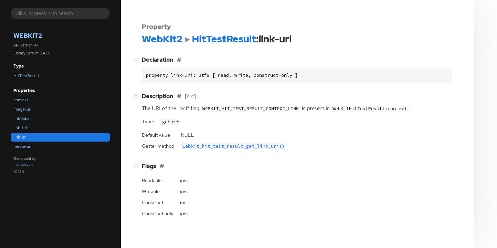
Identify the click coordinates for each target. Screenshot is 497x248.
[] (137, 59)
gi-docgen (24, 164)
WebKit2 (27, 35)
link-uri (20, 137)
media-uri (22, 146)
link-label (22, 118)
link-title (21, 128)
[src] (190, 96)
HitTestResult (26, 76)
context (20, 100)
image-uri (22, 109)
